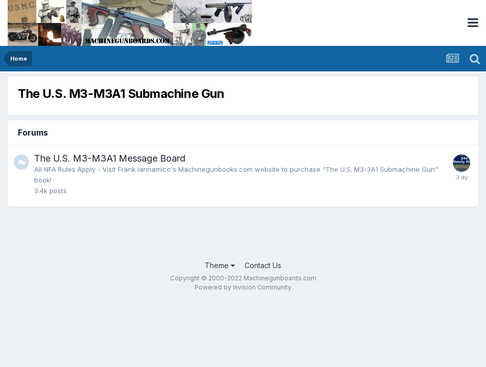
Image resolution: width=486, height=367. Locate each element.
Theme (220, 265)
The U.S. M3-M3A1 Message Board (109, 158)
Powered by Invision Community (243, 287)
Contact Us (263, 265)
